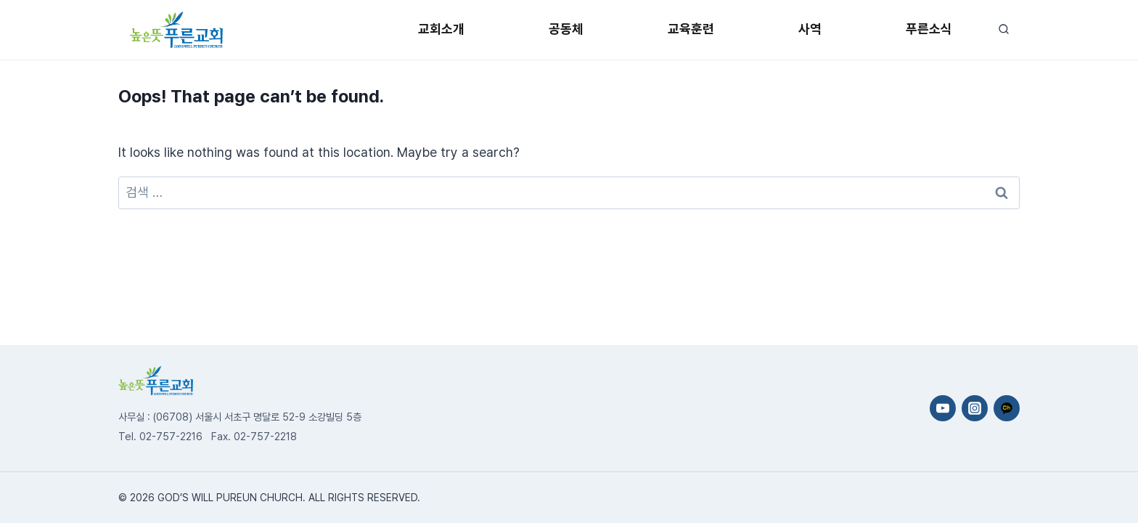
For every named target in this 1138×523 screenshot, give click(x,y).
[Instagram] (975, 408)
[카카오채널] (1007, 408)
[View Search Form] (1003, 29)
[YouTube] (943, 408)
